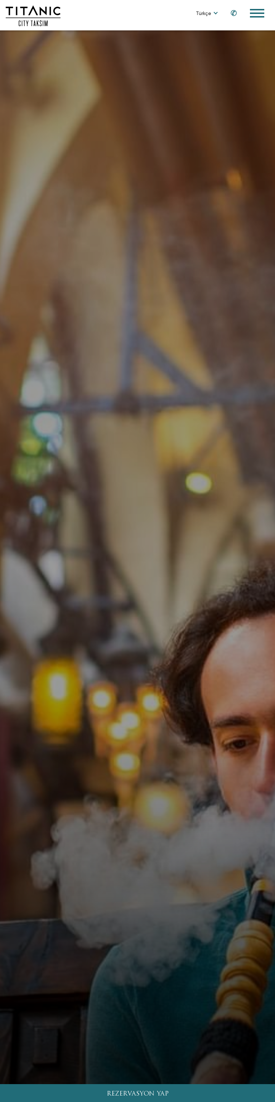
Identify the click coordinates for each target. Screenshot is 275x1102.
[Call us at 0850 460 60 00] (230, 12)
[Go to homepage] (33, 15)
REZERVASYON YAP (138, 1094)
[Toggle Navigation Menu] (257, 13)
